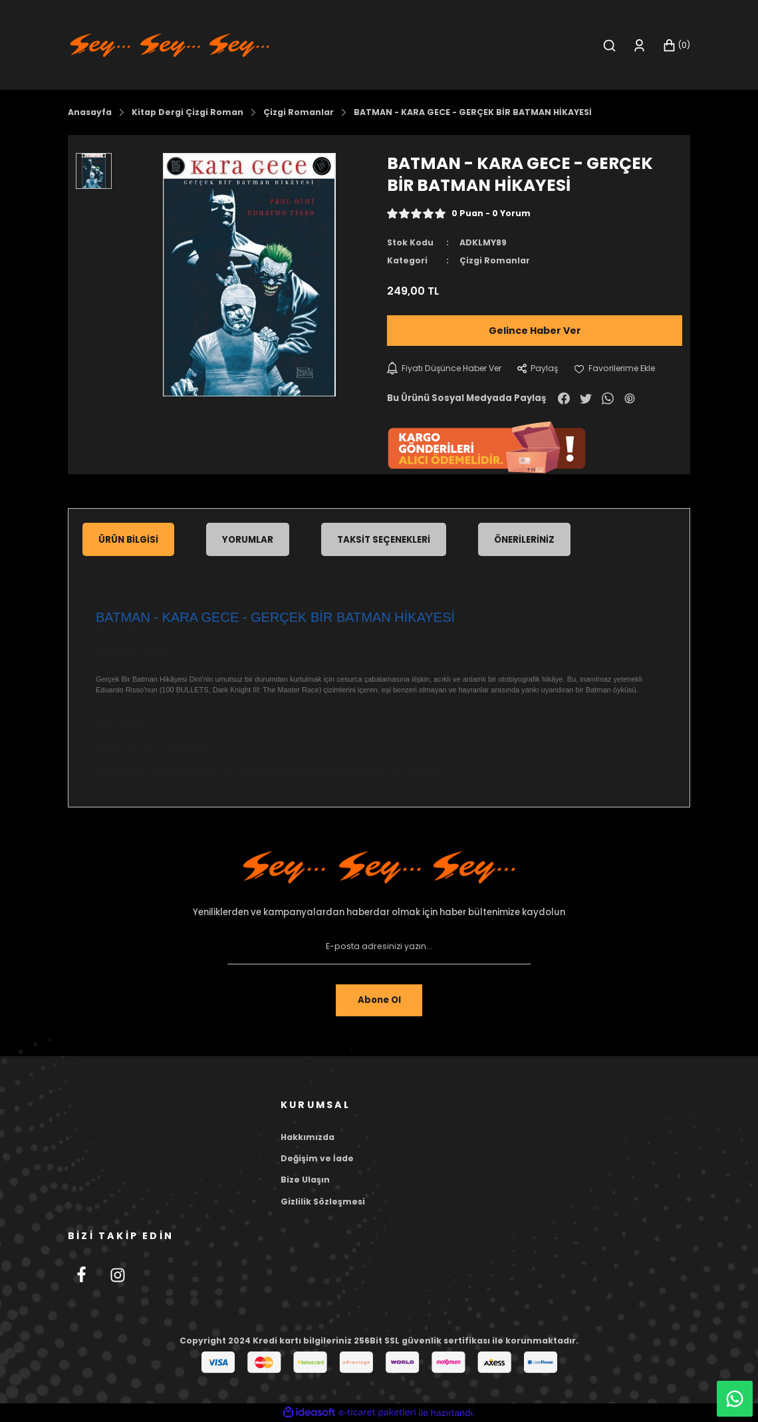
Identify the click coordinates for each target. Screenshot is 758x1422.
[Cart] (676, 46)
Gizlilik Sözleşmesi (323, 1201)
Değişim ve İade (317, 1158)
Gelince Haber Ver (535, 330)
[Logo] (169, 44)
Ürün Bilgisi (128, 539)
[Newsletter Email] (379, 947)
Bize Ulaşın (305, 1179)
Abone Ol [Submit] (379, 1000)
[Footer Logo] (379, 868)
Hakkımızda (307, 1137)
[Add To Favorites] (620, 368)
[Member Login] (639, 46)
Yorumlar (247, 539)
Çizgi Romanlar (494, 260)
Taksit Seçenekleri (383, 539)
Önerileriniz (524, 539)
